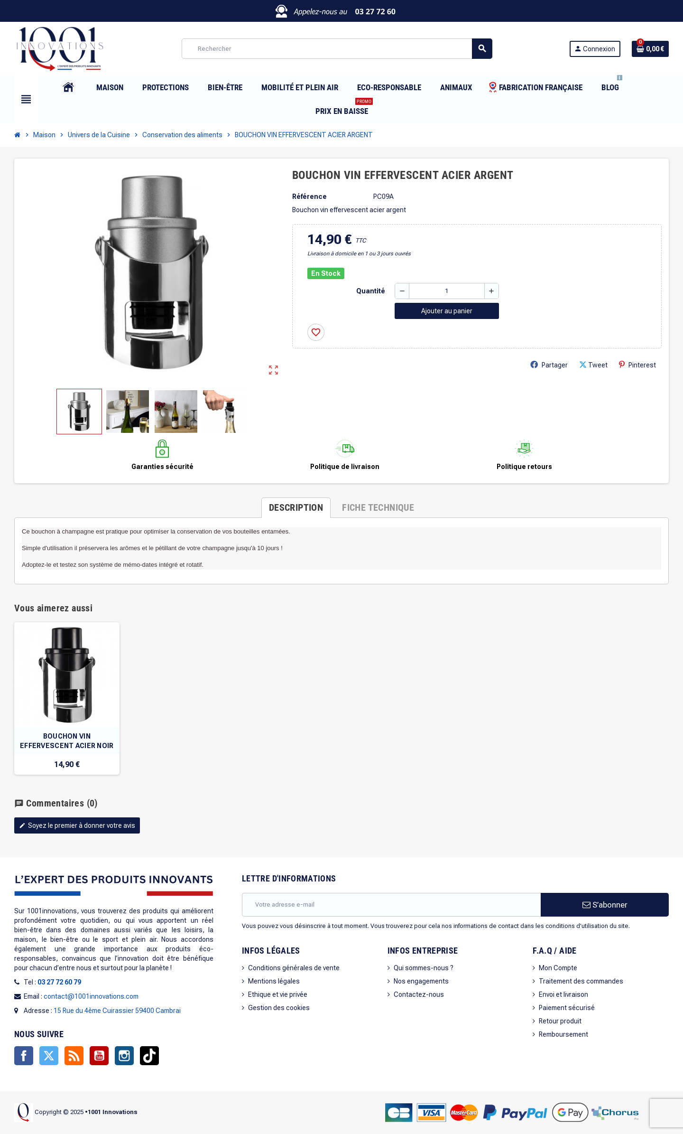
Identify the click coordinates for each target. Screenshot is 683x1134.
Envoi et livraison (563, 994)
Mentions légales (274, 981)
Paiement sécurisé (567, 1008)
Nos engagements (421, 981)
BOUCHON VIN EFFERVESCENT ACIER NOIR (66, 741)
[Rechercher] (337, 48)
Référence (309, 196)
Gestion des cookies (279, 1008)
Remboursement (563, 1034)
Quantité (370, 291)
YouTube (99, 1055)
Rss (74, 1055)
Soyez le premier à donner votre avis (77, 825)
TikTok (149, 1055)
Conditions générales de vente (294, 968)
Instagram (124, 1055)
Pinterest (637, 365)
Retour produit (560, 1021)
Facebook (23, 1055)
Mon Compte (558, 968)
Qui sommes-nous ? (423, 968)
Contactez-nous (419, 994)
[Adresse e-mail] (391, 905)
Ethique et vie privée (277, 994)
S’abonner (605, 904)
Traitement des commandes (581, 981)
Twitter (48, 1055)
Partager (549, 365)
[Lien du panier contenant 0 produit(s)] (650, 49)
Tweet (593, 365)
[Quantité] (447, 291)
